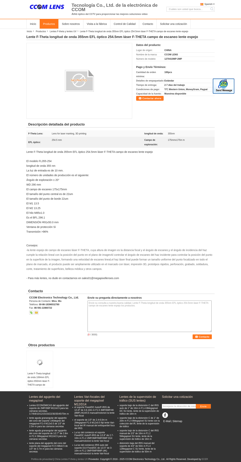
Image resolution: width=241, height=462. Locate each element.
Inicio (33, 23)
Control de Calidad (125, 23)
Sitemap (177, 421)
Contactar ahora (151, 98)
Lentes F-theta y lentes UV (63, 31)
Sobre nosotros (71, 23)
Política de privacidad (42, 459)
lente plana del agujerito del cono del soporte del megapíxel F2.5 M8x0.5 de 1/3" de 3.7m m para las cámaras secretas (48, 447)
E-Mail (167, 421)
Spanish (208, 4)
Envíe (203, 406)
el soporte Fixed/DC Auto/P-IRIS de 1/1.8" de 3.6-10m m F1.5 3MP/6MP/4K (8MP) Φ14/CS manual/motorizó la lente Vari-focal (94, 411)
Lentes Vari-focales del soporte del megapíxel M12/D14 (89, 399)
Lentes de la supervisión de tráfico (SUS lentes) (137, 398)
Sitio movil (168, 426)
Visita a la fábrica (97, 23)
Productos (49, 23)
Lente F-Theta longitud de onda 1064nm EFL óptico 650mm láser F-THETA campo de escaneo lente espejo (38, 381)
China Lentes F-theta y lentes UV (71, 459)
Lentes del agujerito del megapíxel (44, 398)
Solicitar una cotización (173, 23)
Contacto (148, 23)
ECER (205, 459)
